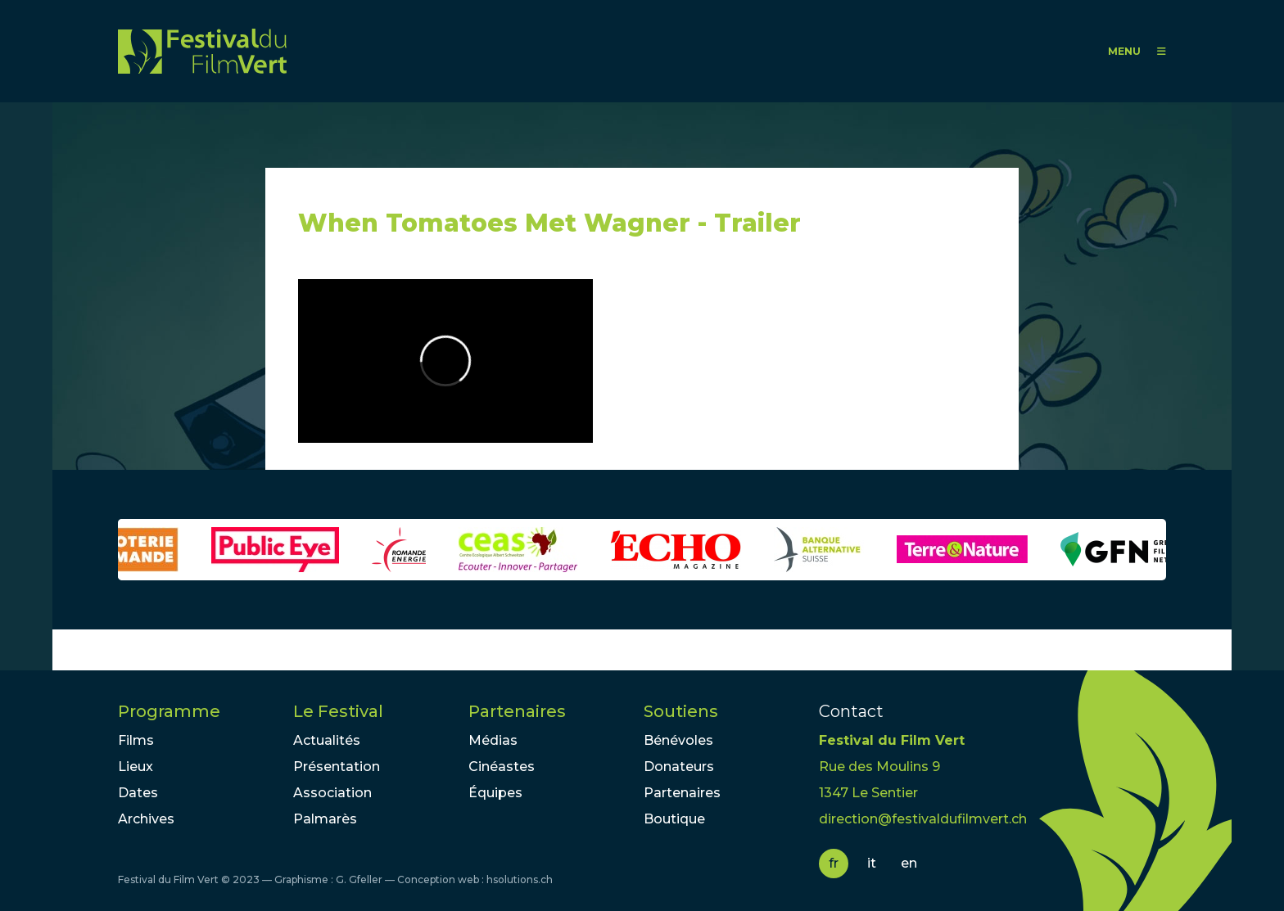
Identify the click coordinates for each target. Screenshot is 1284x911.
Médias (493, 740)
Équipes (495, 793)
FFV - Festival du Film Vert (202, 51)
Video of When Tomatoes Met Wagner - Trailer (445, 361)
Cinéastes (501, 766)
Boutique (674, 819)
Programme (169, 711)
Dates (138, 793)
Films (136, 740)
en (909, 863)
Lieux (135, 766)
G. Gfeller (359, 879)
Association (332, 793)
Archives (146, 819)
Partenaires (517, 711)
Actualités (326, 740)
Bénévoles (678, 740)
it (871, 863)
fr (834, 863)
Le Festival (338, 711)
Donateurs (679, 766)
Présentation (336, 766)
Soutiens (681, 711)
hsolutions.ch (519, 879)
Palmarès (325, 819)
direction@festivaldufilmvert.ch (923, 819)
